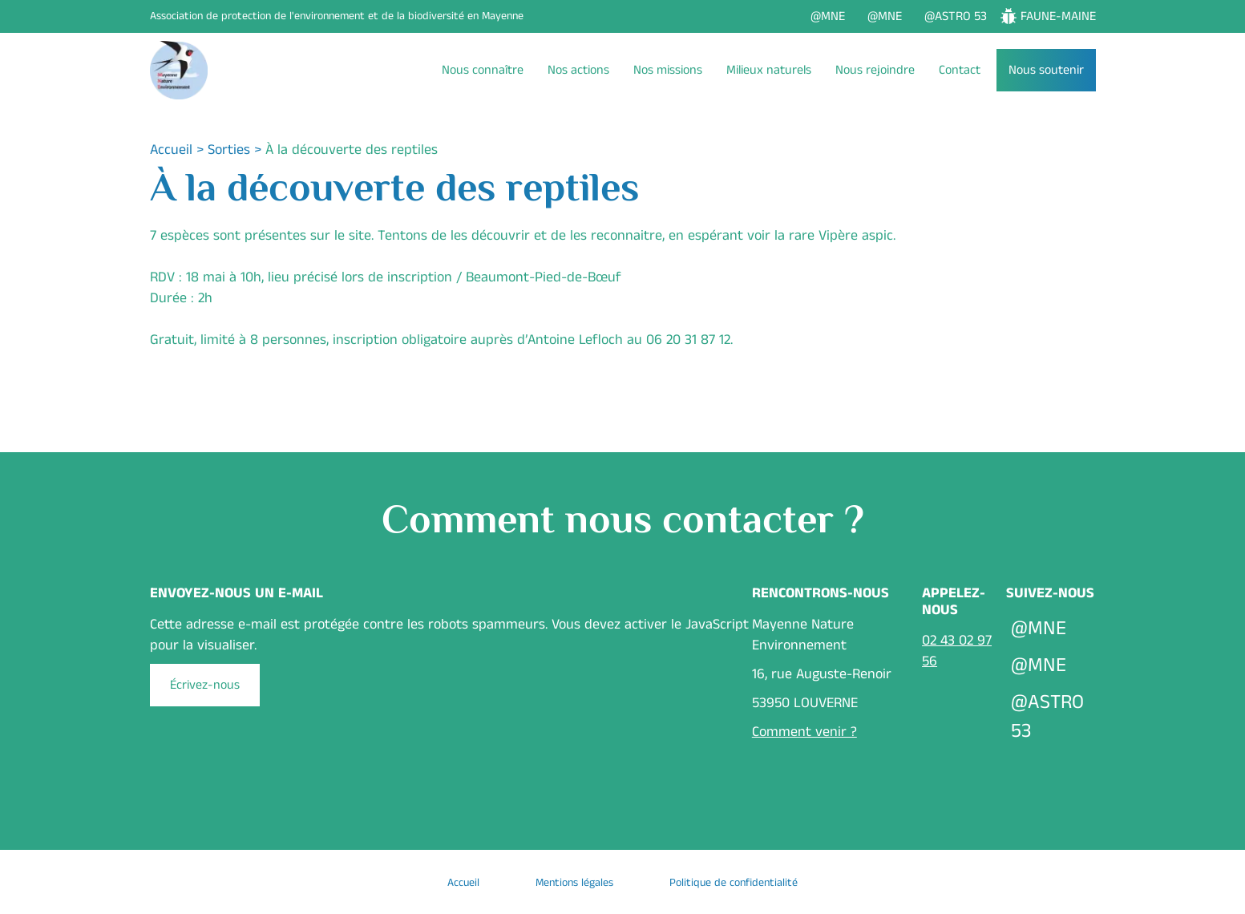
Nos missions (667, 70)
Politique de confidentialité (733, 883)
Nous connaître (482, 70)
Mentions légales (574, 883)
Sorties (229, 150)
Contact (959, 70)
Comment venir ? (804, 732)
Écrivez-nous (205, 685)
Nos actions (578, 70)
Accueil (171, 150)
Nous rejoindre (875, 70)
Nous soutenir (1046, 70)
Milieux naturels (768, 70)
